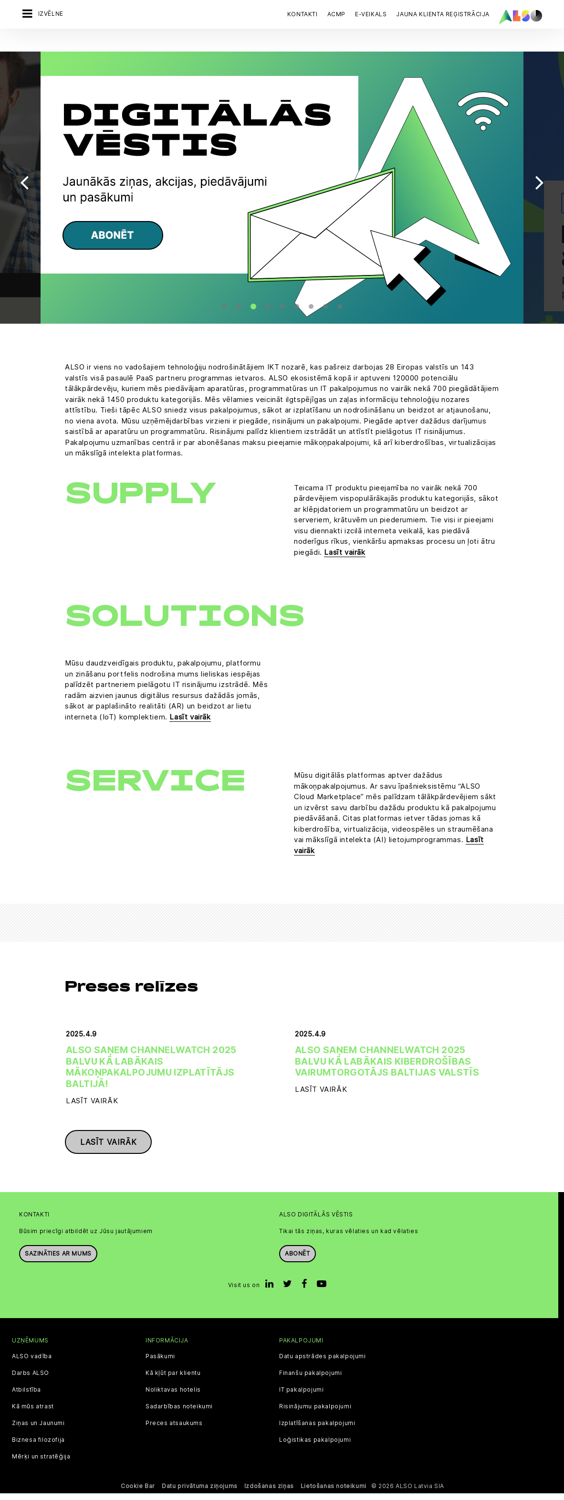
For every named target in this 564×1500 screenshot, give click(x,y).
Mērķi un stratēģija (41, 1463)
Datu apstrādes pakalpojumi (322, 1363)
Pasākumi (160, 1363)
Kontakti (302, 14)
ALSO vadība (32, 1363)
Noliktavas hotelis (173, 1396)
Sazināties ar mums (58, 1260)
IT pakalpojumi (301, 1396)
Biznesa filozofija (38, 1446)
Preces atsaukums (174, 1429)
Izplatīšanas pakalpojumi (317, 1429)
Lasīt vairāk (344, 536)
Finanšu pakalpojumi (310, 1379)
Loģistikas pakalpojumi (315, 1446)
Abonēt (297, 1260)
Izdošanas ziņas (269, 1492)
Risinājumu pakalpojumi (315, 1413)
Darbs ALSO (30, 1379)
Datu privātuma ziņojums (200, 1492)
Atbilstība (26, 1396)
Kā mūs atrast (33, 1413)
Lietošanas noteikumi (333, 1492)
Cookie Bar (138, 1492)
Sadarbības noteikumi (179, 1413)
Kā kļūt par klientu (173, 1379)
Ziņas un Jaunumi (38, 1429)
